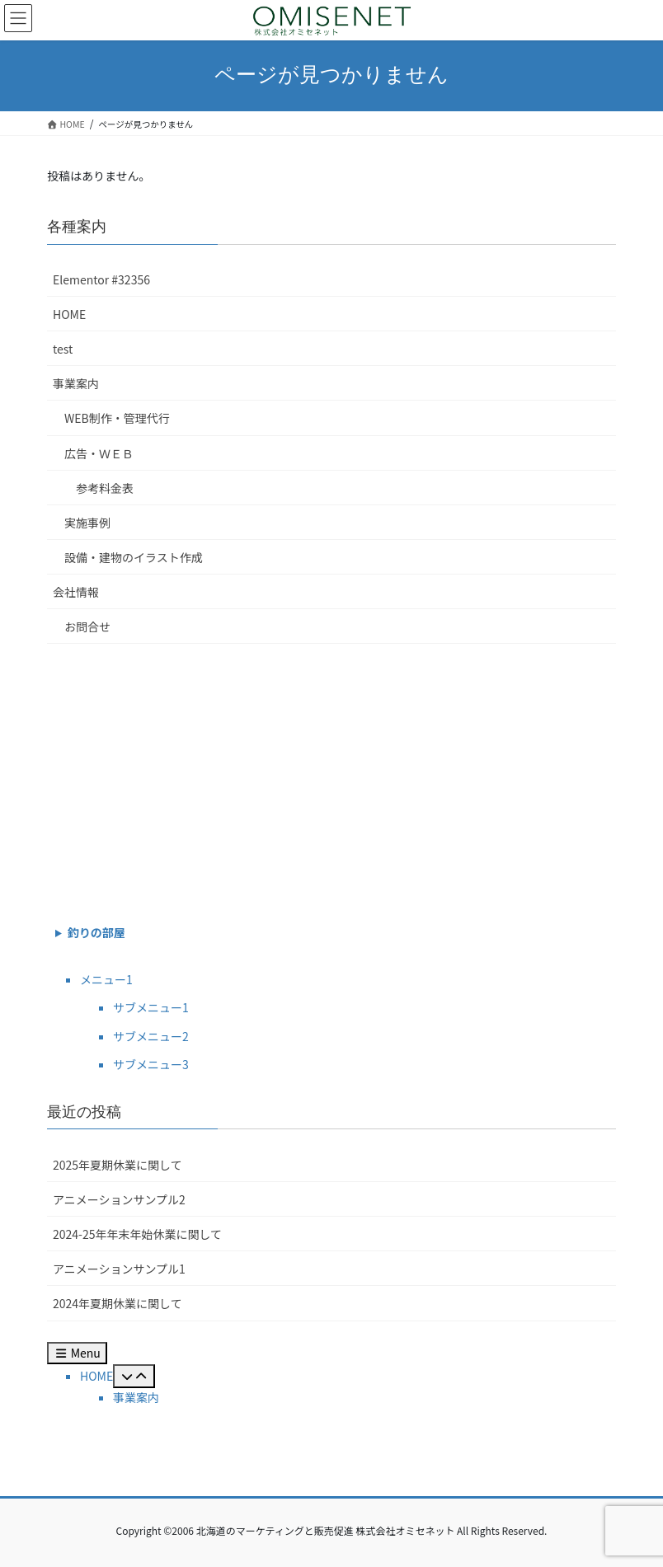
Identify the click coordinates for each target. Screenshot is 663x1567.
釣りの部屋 (96, 932)
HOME (69, 314)
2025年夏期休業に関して (117, 1164)
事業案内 (76, 383)
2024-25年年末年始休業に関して (137, 1234)
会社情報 (76, 592)
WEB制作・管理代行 (117, 418)
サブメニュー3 (151, 1064)
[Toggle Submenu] (134, 1376)
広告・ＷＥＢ (99, 453)
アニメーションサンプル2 (119, 1199)
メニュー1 (106, 979)
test (63, 348)
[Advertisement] (331, 779)
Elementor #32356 (101, 279)
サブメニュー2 (151, 1036)
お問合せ (87, 626)
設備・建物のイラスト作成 (133, 557)
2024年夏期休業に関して (117, 1303)
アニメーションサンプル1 (119, 1268)
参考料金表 (105, 488)
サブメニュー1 (151, 1007)
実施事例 (87, 522)
